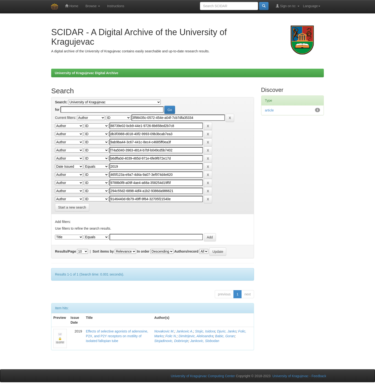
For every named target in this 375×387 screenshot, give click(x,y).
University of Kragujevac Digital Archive (86, 73)
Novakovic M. (164, 331)
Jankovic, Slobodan (204, 341)
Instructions (115, 6)
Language (311, 6)
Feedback (319, 376)
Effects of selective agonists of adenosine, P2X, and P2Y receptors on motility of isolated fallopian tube (117, 336)
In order (143, 251)
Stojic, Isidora (205, 331)
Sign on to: (287, 6)
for (57, 109)
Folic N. (171, 336)
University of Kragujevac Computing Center (203, 376)
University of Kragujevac (290, 376)
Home (71, 6)
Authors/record (186, 251)
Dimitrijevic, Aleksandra (196, 336)
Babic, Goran (225, 336)
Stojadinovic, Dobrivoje (171, 341)
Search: (61, 102)
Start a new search (72, 207)
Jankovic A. (184, 331)
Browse (92, 6)
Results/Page (65, 251)
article (269, 110)
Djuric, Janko (226, 331)
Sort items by (103, 251)
